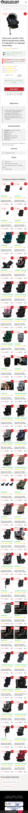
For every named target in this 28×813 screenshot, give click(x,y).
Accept (20, 811)
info (12, 204)
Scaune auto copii (7, 9)
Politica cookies (18, 798)
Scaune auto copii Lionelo (19, 9)
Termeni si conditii (11, 796)
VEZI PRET (14, 89)
